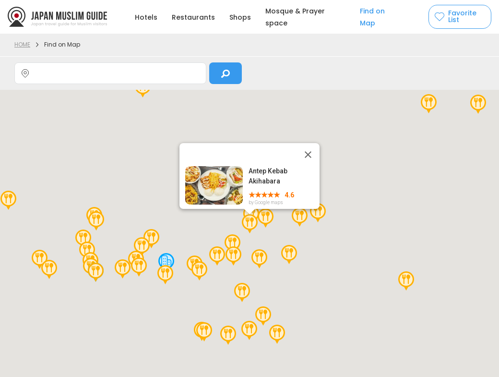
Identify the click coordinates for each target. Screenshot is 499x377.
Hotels (146, 17)
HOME (22, 44)
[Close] (308, 154)
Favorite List (462, 17)
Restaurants (193, 17)
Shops (240, 17)
